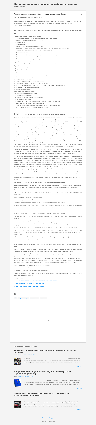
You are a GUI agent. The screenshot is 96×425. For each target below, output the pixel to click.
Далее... (79, 366)
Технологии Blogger (48, 418)
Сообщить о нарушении (48, 421)
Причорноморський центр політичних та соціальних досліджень (45, 4)
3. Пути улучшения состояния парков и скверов (29, 283)
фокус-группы (34, 298)
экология (43, 298)
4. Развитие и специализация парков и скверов (29, 286)
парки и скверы (23, 298)
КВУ (15, 298)
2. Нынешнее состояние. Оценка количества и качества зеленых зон (35, 281)
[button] (81, 14)
